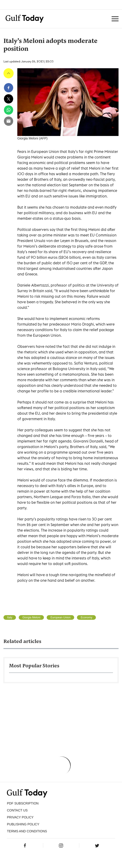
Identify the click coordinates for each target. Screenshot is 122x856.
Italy (9, 617)
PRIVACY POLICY (20, 817)
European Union (60, 617)
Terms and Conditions (27, 831)
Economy (86, 617)
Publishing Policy (23, 824)
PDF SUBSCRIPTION (23, 803)
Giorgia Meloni (31, 617)
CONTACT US (17, 810)
